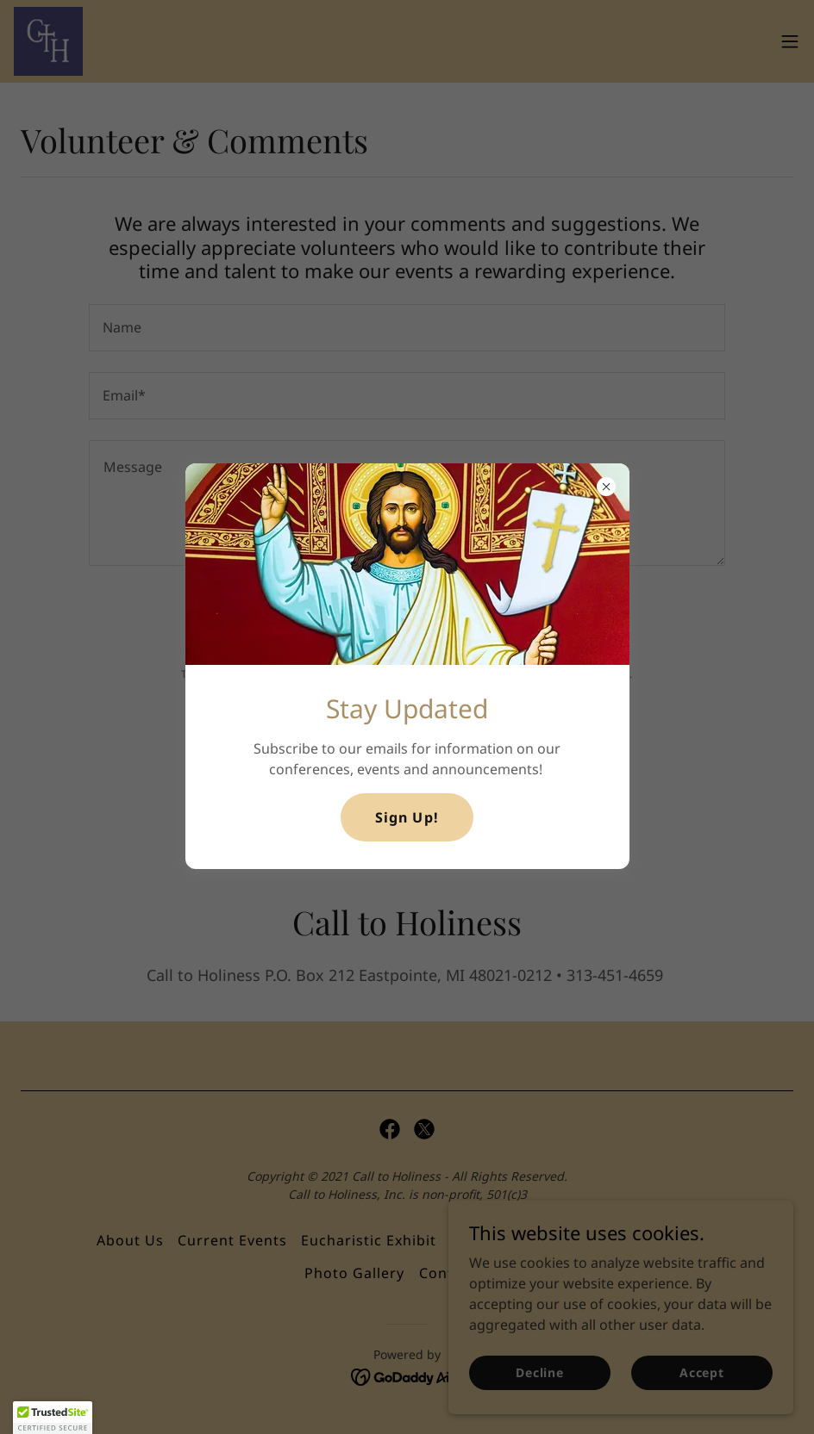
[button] (52, 1417)
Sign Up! (406, 817)
